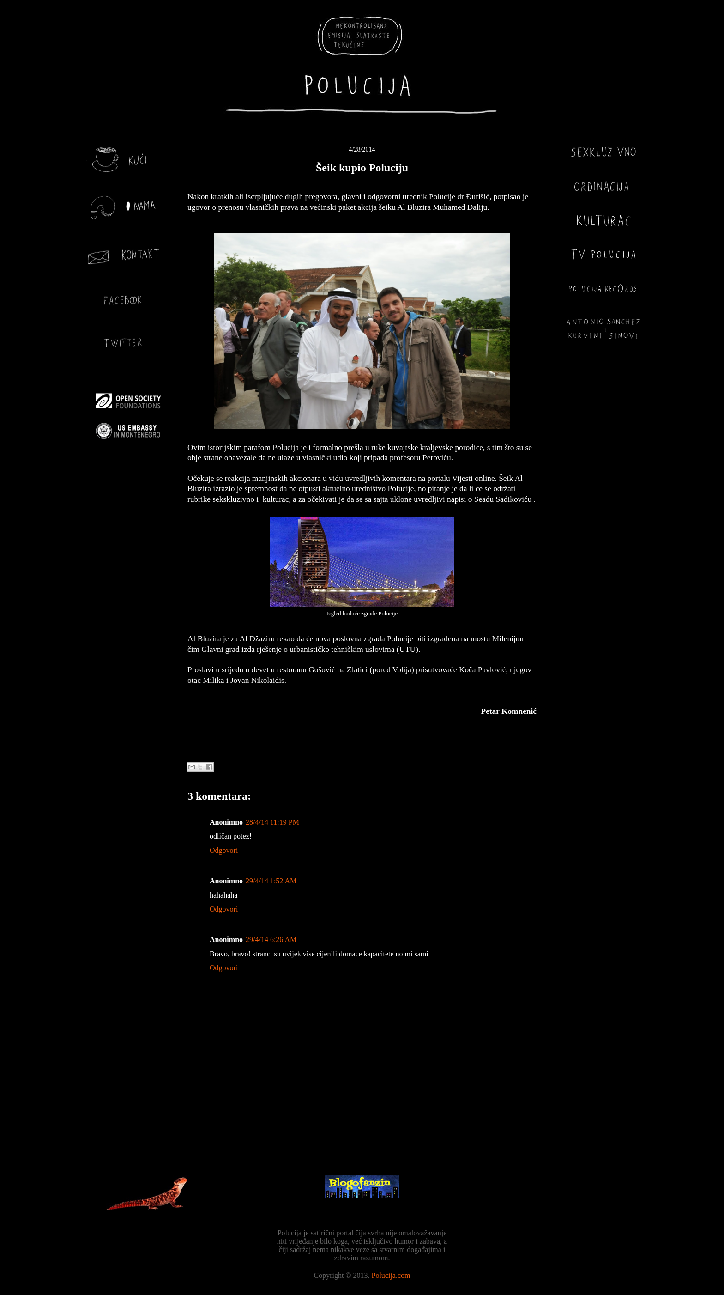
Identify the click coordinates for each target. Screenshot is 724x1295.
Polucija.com (391, 1275)
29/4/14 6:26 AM (271, 939)
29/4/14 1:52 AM (271, 881)
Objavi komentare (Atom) (384, 1134)
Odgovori (224, 850)
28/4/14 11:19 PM (272, 822)
